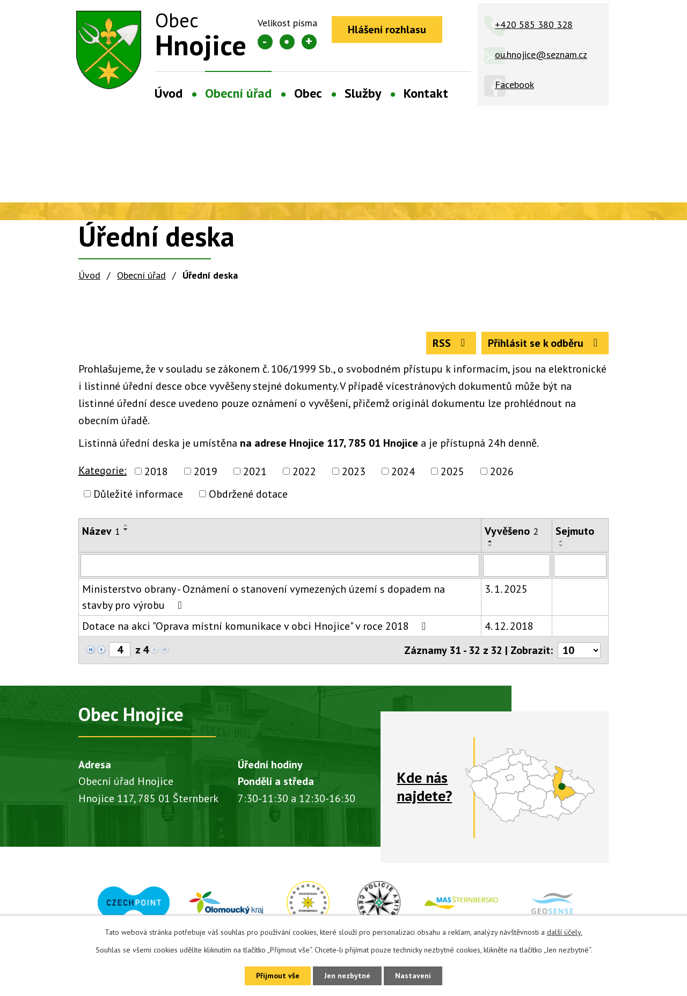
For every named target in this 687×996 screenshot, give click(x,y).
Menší (265, 41)
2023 (354, 471)
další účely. (564, 932)
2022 (304, 471)
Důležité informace (138, 494)
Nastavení (413, 975)
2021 (255, 471)
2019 (205, 471)
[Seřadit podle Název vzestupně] (126, 525)
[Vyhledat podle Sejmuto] (580, 565)
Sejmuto (575, 531)
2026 (502, 471)
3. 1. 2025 (506, 589)
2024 (403, 471)
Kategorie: (102, 470)
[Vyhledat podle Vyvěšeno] (517, 565)
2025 (452, 471)
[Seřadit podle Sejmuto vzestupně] (561, 541)
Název (101, 531)
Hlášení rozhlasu (387, 30)
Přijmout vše (277, 975)
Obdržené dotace (248, 494)
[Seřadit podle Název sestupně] (126, 529)
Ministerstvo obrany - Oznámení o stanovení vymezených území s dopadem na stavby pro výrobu (263, 597)
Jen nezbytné (347, 975)
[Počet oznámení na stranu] (579, 650)
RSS (451, 343)
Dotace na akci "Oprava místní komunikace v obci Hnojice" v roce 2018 (256, 626)
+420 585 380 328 (534, 24)
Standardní (287, 41)
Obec (308, 93)
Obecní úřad (238, 93)
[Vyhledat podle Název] (280, 565)
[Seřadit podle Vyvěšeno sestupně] (490, 545)
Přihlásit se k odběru (545, 343)
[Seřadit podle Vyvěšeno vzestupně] (490, 541)
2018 (156, 471)
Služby (363, 93)
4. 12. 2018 (509, 626)
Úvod (168, 93)
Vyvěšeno (511, 531)
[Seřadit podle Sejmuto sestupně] (561, 545)
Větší (309, 41)
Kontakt (426, 93)
